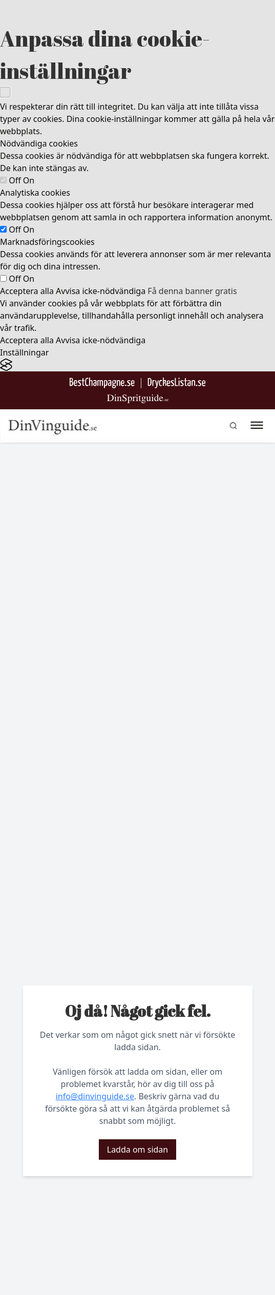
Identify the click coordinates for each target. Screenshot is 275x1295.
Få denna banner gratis (192, 291)
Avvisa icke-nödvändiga (100, 291)
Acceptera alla (27, 291)
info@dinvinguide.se (95, 1096)
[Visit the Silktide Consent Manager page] (137, 365)
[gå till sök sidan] (233, 425)
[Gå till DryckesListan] (176, 383)
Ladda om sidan (137, 1149)
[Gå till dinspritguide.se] (137, 398)
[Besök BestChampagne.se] (102, 383)
